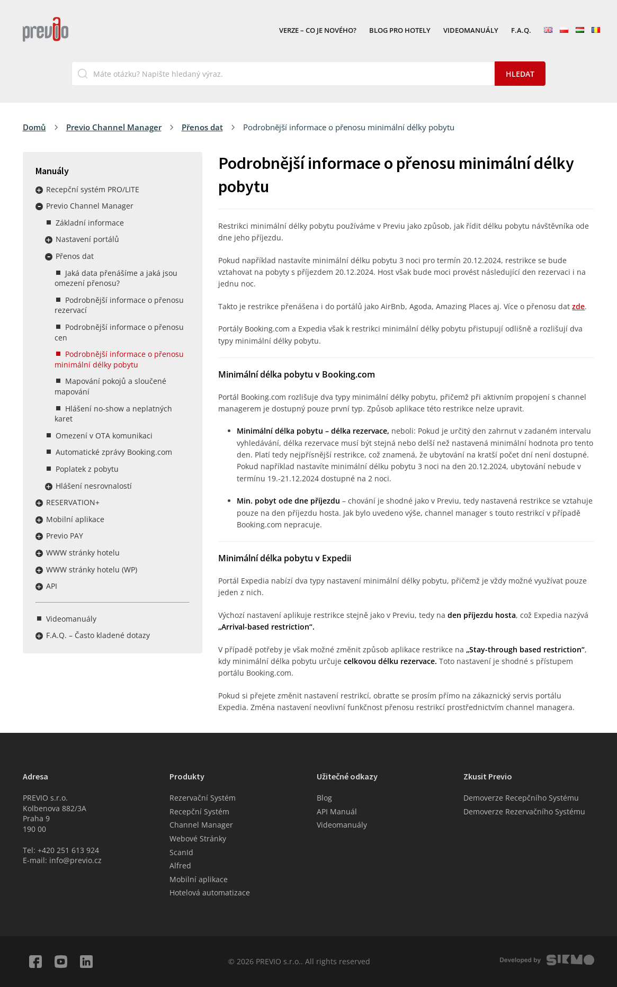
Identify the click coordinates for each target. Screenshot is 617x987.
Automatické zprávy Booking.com (114, 452)
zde (578, 306)
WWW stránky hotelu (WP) (91, 569)
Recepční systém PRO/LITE (92, 189)
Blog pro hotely (400, 30)
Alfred (180, 865)
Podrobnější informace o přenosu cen (119, 332)
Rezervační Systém (202, 798)
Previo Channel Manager (114, 127)
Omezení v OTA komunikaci (104, 435)
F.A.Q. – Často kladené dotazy (98, 635)
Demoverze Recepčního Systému (521, 798)
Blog (324, 798)
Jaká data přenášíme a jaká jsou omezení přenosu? (116, 278)
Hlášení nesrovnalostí (94, 486)
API (51, 586)
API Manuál (337, 811)
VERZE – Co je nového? (317, 30)
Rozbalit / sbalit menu (39, 190)
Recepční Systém (199, 811)
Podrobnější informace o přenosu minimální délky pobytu (119, 359)
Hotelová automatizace (209, 892)
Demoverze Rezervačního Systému (524, 811)
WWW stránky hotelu (83, 553)
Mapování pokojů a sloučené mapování (110, 386)
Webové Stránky (197, 838)
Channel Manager (201, 825)
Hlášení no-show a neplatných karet (113, 413)
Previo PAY (64, 536)
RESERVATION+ (73, 502)
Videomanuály (470, 30)
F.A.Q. (521, 30)
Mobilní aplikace (75, 519)
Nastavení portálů (87, 239)
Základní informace (90, 223)
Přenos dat (202, 127)
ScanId (181, 852)
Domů (34, 127)
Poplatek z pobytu (87, 469)
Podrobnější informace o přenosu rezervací (119, 305)
